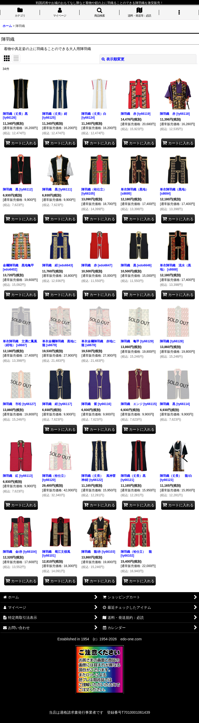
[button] (99, 12)
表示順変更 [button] (113, 59)
